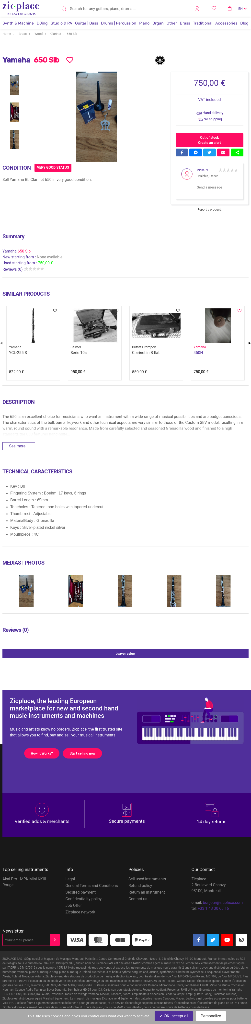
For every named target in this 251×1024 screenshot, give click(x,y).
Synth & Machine (18, 23)
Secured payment (81, 892)
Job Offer (74, 905)
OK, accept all (174, 1016)
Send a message (217, 187)
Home (6, 34)
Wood (38, 34)
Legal (70, 879)
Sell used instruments (147, 879)
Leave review (181, 654)
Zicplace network (80, 912)
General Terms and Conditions (92, 885)
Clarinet (55, 34)
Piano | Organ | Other (158, 23)
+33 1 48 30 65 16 (213, 908)
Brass (185, 23)
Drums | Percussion (118, 23)
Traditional (202, 23)
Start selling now (85, 753)
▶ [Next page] (250, 343)
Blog (244, 23)
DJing (42, 23)
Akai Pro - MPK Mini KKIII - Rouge (25, 882)
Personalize (211, 1016)
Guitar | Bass (86, 23)
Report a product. (209, 209)
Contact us (137, 899)
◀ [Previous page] (1, 343)
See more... (19, 446)
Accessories (226, 23)
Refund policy (140, 885)
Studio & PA (61, 23)
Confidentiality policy (84, 899)
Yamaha (10, 251)
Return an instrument (146, 892)
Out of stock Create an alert (209, 140)
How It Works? (45, 753)
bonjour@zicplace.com (223, 902)
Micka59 (202, 170)
